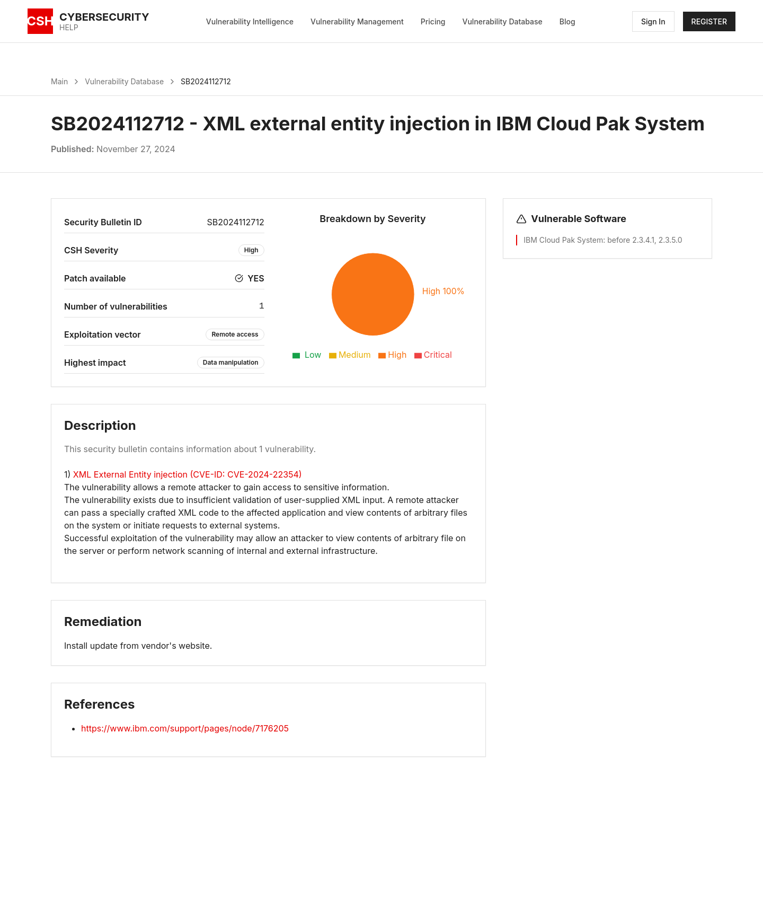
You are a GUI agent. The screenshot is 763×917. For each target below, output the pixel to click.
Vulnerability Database (503, 21)
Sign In (653, 21)
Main (59, 81)
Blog (567, 21)
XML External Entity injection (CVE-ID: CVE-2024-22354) (187, 474)
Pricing (433, 21)
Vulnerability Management (357, 21)
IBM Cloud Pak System (563, 239)
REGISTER (709, 21)
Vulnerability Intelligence (250, 21)
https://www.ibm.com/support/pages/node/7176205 (185, 728)
